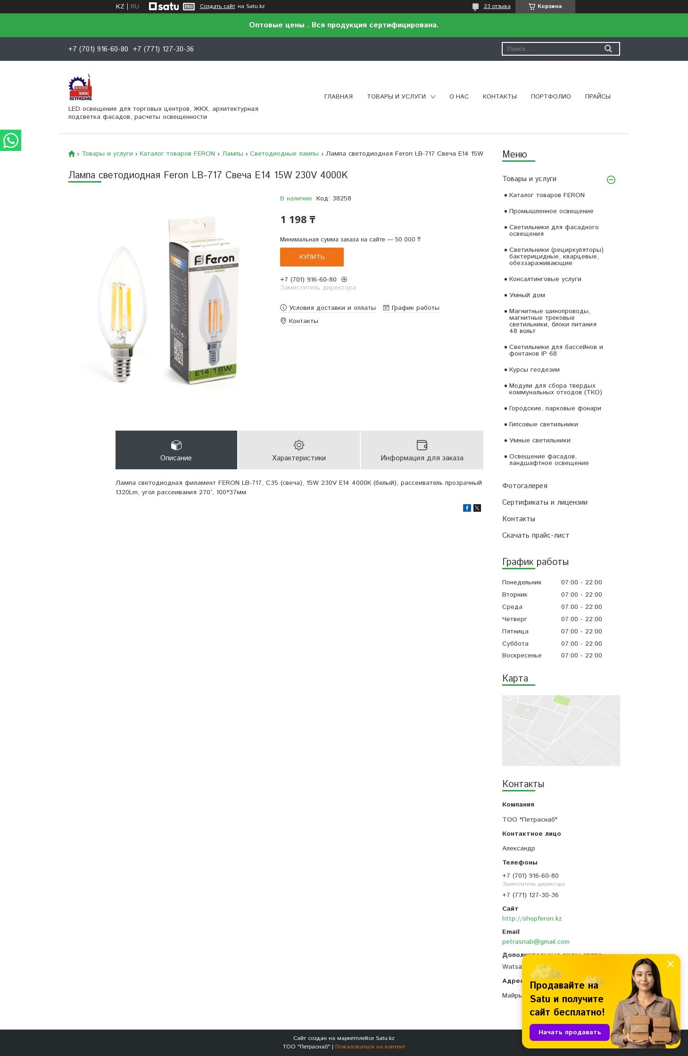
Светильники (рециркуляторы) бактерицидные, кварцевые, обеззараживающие (556, 256)
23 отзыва (497, 6)
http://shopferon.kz (532, 918)
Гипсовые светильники (543, 424)
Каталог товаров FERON (547, 195)
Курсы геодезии (534, 369)
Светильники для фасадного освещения (554, 231)
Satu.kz (385, 1038)
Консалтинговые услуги (545, 279)
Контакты (500, 96)
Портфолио (551, 96)
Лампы (232, 153)
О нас (459, 96)
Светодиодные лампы (284, 153)
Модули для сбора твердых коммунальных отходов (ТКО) (555, 389)
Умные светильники (540, 440)
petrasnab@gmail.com (536, 942)
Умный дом (527, 295)
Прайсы (598, 96)
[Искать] (608, 49)
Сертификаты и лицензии (545, 502)
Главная (338, 96)
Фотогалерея (524, 486)
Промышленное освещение (551, 211)
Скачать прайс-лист (536, 535)
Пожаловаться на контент (370, 1047)
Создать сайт (217, 6)
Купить (312, 257)
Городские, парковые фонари (555, 408)
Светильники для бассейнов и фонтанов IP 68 (556, 350)
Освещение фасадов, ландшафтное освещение (549, 460)
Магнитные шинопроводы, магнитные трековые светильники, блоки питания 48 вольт (553, 321)
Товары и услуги (396, 96)
